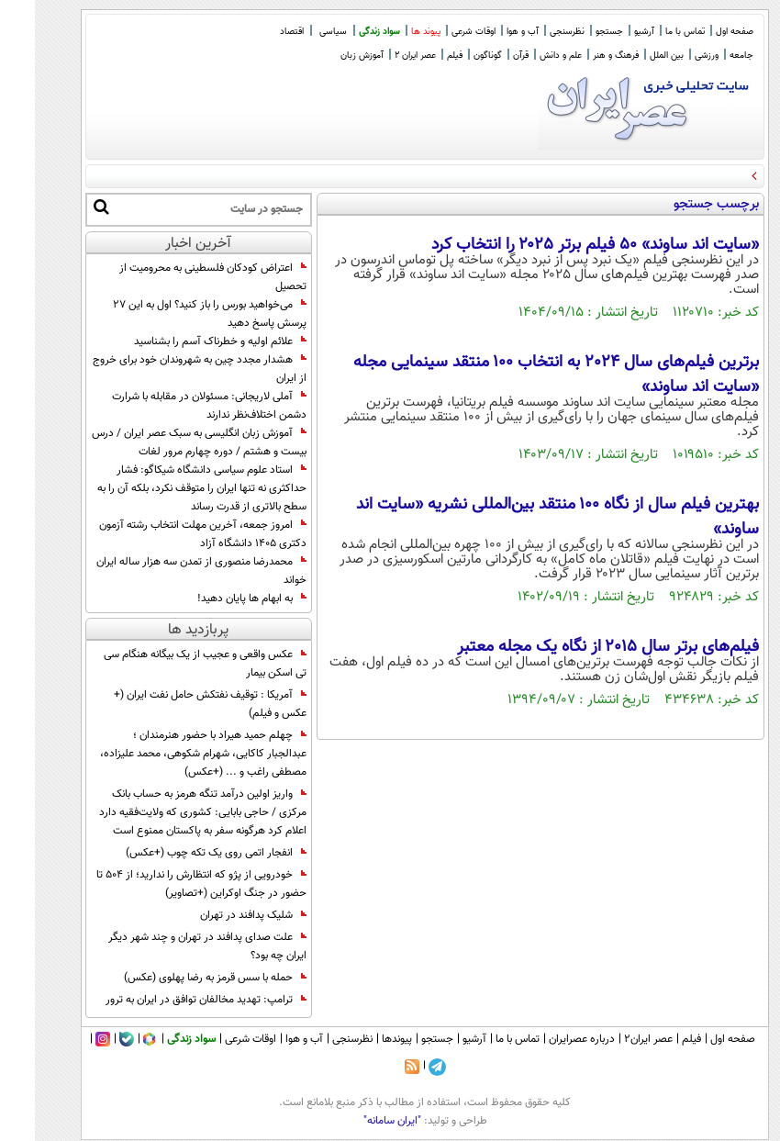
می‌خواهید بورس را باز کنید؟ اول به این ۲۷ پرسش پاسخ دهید (175, 313)
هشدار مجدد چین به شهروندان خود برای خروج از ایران (165, 369)
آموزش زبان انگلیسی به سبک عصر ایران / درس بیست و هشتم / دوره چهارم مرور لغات (164, 442)
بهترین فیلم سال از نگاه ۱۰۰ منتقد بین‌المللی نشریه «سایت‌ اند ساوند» (522, 517)
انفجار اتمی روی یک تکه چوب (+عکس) (181, 853)
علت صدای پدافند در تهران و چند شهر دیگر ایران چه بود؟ (172, 946)
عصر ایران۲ (613, 1039)
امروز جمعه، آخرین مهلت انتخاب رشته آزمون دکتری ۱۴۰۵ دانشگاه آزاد (168, 534)
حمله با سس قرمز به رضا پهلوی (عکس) (180, 977)
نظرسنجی (532, 32)
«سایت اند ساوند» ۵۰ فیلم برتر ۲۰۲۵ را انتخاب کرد (560, 245)
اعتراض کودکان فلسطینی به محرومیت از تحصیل (178, 277)
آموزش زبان (327, 55)
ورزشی (672, 55)
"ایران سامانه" (357, 1121)
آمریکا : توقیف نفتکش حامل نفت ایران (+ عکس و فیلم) (175, 704)
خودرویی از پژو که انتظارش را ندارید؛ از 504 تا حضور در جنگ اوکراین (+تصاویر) (166, 884)
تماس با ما (650, 32)
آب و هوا (488, 32)
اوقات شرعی (439, 32)
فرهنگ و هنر (581, 55)
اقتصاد (257, 32)
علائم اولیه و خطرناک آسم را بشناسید (185, 341)
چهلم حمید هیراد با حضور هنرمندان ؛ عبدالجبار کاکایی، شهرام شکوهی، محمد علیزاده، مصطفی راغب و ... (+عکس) (168, 753)
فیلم (420, 55)
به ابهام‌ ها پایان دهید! (217, 598)
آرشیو (609, 32)
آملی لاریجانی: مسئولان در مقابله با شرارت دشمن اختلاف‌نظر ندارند (174, 405)
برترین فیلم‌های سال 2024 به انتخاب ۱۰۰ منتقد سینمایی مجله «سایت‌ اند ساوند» (521, 374)
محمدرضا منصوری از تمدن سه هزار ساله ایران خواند (166, 571)
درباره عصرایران (547, 1039)
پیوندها (362, 1039)
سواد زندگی (344, 32)
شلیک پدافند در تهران (218, 915)
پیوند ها (391, 32)
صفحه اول (700, 32)
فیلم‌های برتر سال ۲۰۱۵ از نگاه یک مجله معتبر (573, 647)
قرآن (486, 55)
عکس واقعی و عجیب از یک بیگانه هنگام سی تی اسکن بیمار (170, 663)
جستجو (574, 32)
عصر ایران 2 (380, 55)
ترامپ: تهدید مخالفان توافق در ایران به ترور (171, 999)
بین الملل (632, 55)
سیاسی (298, 32)
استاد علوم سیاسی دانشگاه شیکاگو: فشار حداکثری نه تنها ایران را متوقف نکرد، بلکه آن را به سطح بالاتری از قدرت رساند (167, 488)
